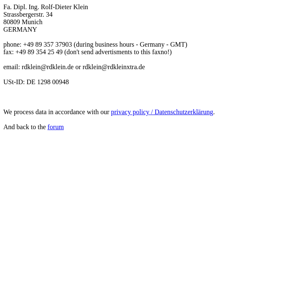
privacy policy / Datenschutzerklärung (162, 111)
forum (56, 126)
